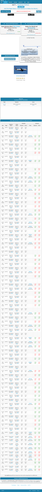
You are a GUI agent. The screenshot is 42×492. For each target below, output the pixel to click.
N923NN (30, 288)
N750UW (30, 469)
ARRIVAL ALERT (38, 11)
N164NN (30, 432)
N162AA (30, 454)
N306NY (30, 181)
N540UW (30, 447)
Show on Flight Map (6, 11)
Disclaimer (34, 490)
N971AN (30, 378)
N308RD (30, 160)
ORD (17, 434)
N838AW (30, 345)
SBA (33, 105)
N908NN (30, 370)
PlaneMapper (14, 485)
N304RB (30, 362)
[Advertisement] (21, 19)
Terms (30, 490)
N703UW (30, 329)
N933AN (30, 325)
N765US (30, 403)
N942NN (30, 341)
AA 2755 (21, 7)
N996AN (30, 234)
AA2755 (4, 104)
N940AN (30, 443)
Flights (18, 485)
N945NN (30, 226)
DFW (17, 105)
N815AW (18, 75)
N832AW (30, 271)
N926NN (30, 312)
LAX (11, 433)
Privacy (38, 490)
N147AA (30, 439)
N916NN (30, 242)
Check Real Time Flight (10, 59)
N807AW (30, 189)
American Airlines (23, 5)
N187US (30, 436)
